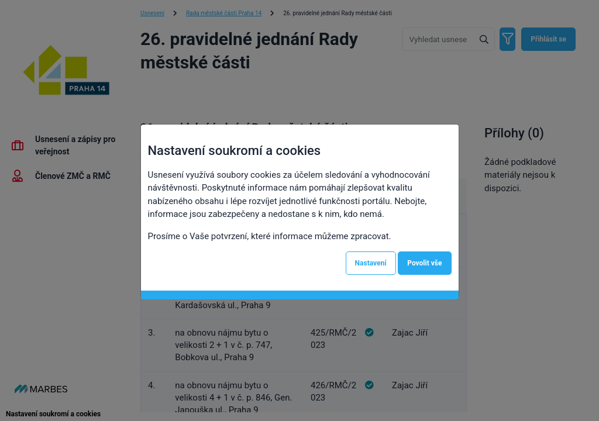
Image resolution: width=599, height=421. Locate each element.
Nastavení (371, 263)
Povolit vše (424, 263)
